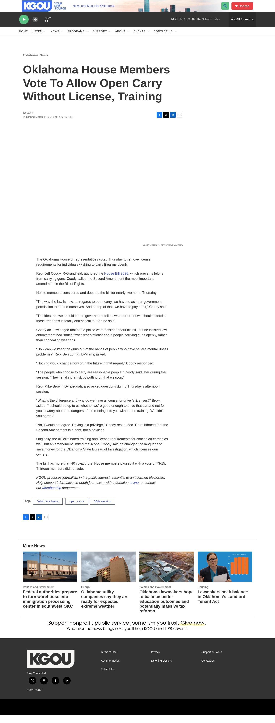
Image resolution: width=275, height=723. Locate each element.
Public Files (108, 677)
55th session (102, 509)
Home (23, 39)
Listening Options (161, 669)
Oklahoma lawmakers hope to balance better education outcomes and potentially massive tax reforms (166, 610)
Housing (203, 595)
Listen (37, 39)
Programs (76, 39)
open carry (77, 509)
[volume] (35, 27)
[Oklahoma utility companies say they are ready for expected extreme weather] (108, 575)
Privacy (155, 660)
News (54, 39)
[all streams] (242, 27)
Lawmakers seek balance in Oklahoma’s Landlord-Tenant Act (223, 605)
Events (139, 39)
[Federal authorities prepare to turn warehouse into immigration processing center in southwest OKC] (50, 575)
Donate (246, 10)
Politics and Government (38, 595)
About (120, 39)
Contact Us (163, 39)
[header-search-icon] (227, 10)
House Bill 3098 (116, 282)
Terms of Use (108, 660)
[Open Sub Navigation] (45, 39)
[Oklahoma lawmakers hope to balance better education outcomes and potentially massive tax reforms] (166, 575)
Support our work (211, 660)
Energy (85, 595)
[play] (24, 28)
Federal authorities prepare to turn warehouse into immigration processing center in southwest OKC (50, 607)
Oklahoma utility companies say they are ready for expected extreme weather (105, 607)
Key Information (110, 669)
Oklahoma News (35, 63)
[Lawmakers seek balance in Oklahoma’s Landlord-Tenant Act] (225, 575)
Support (100, 39)
